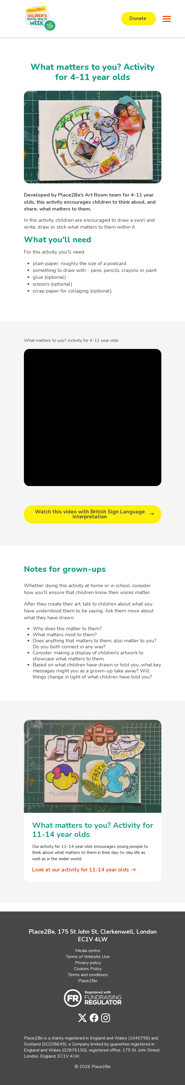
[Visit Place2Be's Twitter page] (81, 1017)
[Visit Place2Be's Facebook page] (92, 1017)
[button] (165, 18)
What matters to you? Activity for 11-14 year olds (92, 829)
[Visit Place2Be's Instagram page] (104, 1017)
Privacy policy (88, 962)
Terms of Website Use (88, 956)
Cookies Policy (88, 968)
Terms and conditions (88, 974)
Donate (138, 19)
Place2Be (87, 980)
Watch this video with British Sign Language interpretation (89, 514)
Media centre (87, 950)
